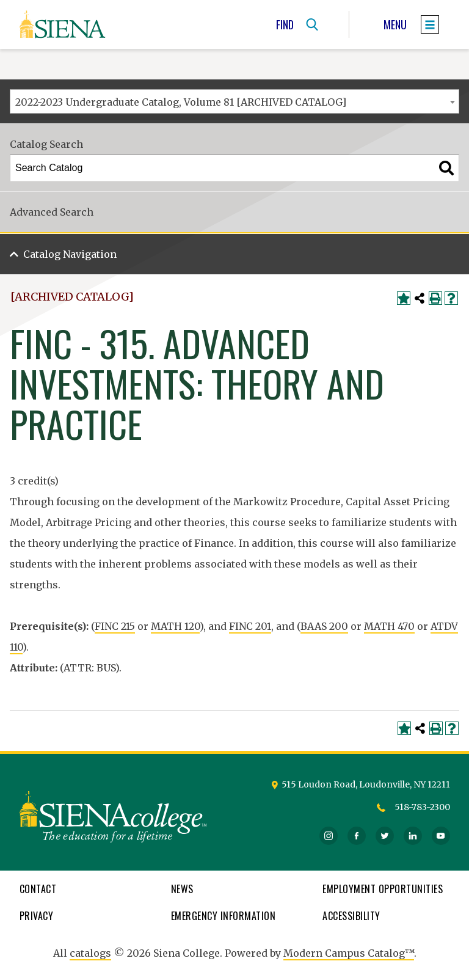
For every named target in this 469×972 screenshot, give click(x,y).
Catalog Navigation (70, 254)
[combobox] (234, 101)
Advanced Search (51, 212)
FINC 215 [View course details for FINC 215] (115, 626)
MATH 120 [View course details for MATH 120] (175, 626)
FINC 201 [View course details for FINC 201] (250, 626)
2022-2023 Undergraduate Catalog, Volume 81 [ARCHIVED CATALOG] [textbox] (180, 102)
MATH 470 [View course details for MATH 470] (389, 626)
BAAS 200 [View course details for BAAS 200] (324, 626)
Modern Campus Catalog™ (348, 953)
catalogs (90, 953)
